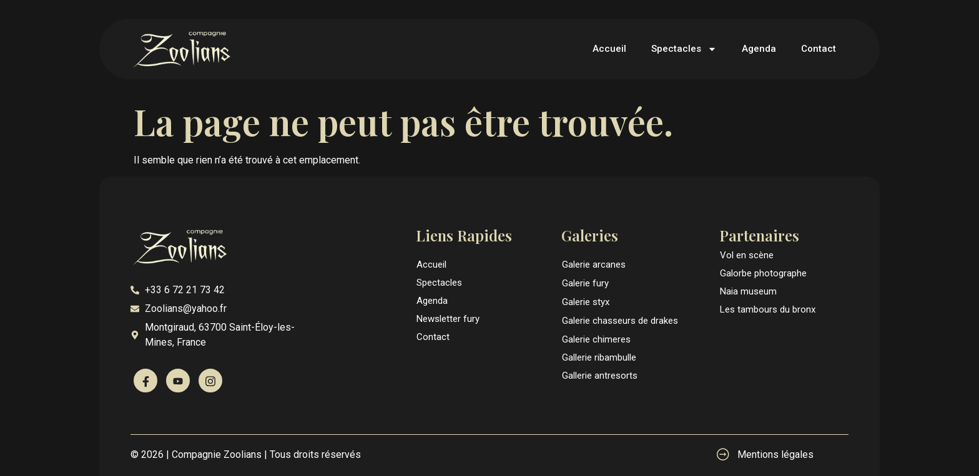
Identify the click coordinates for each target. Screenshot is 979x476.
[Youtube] (178, 380)
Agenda (759, 48)
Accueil (609, 48)
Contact (818, 48)
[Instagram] (210, 380)
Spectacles (684, 49)
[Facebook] (145, 380)
